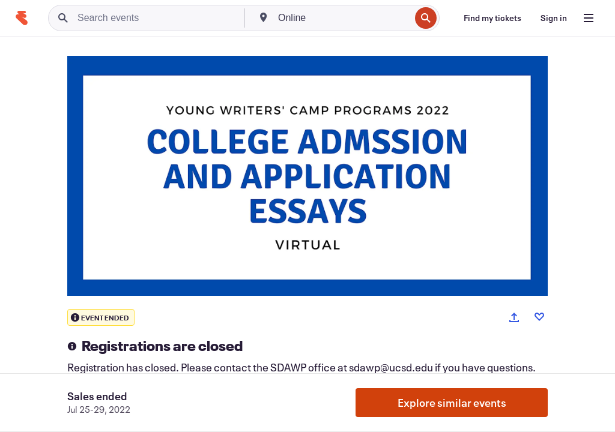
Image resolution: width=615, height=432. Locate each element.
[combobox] (343, 18)
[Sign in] (554, 18)
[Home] (21, 18)
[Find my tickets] (492, 18)
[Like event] (539, 316)
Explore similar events (452, 402)
